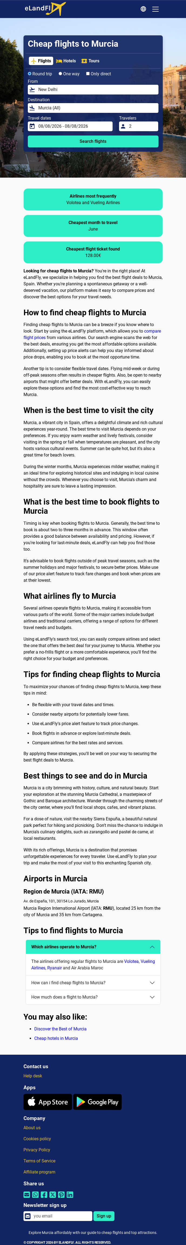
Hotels (66, 61)
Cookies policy (37, 1138)
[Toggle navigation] (155, 9)
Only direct (98, 73)
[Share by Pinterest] (61, 1198)
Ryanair (54, 967)
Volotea (131, 961)
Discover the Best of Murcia (60, 1028)
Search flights (93, 141)
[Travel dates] (74, 126)
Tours (90, 61)
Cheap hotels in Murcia (56, 1038)
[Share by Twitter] (52, 1198)
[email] (61, 1216)
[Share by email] (26, 1198)
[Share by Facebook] (44, 1198)
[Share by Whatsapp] (35, 1198)
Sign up (104, 1216)
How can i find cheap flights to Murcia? (68, 982)
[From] (96, 89)
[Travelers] (142, 126)
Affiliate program (39, 1172)
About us (31, 1127)
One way (69, 73)
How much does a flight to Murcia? (64, 997)
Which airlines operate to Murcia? (63, 946)
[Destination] (96, 108)
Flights (41, 61)
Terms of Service (39, 1160)
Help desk (32, 1075)
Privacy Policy (36, 1149)
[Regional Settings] (144, 9)
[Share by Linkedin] (70, 1198)
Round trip (40, 73)
